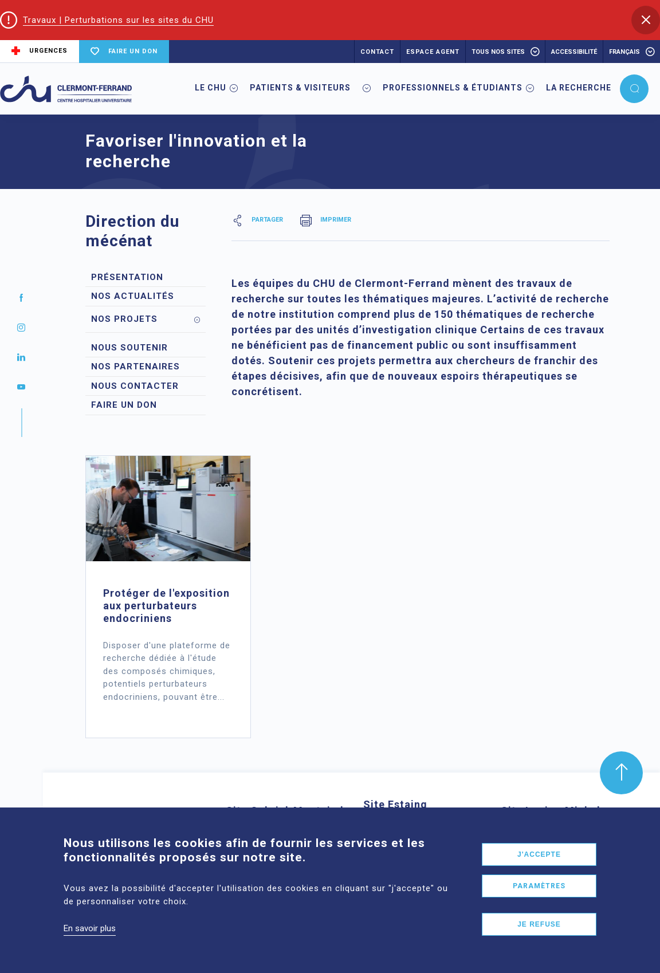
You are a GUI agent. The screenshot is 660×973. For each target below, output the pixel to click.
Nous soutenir (129, 347)
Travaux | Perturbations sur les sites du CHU (118, 20)
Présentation (127, 277)
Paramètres (539, 897)
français (624, 52)
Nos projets (124, 319)
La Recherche (578, 87)
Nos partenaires (135, 366)
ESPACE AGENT (432, 52)
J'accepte (539, 865)
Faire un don (124, 405)
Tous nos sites (498, 52)
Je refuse (539, 935)
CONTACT (377, 52)
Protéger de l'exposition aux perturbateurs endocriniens (166, 605)
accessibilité (574, 52)
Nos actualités (132, 296)
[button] (645, 20)
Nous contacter (135, 386)
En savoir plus (90, 939)
